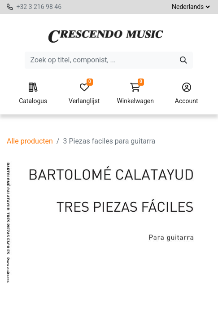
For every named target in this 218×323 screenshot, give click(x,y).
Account (186, 94)
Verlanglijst (84, 94)
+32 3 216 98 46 (38, 6)
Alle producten (30, 141)
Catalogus (33, 94)
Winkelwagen (135, 94)
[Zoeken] (183, 60)
